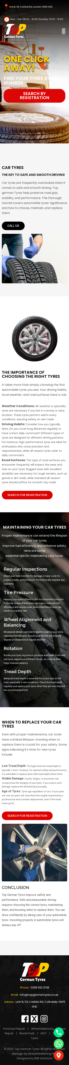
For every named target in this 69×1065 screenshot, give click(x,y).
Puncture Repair (14, 1029)
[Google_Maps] (59, 1055)
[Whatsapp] (59, 1044)
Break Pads (27, 1033)
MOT (44, 1033)
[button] (63, 31)
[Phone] (59, 1032)
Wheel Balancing (42, 1029)
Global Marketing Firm (42, 1054)
